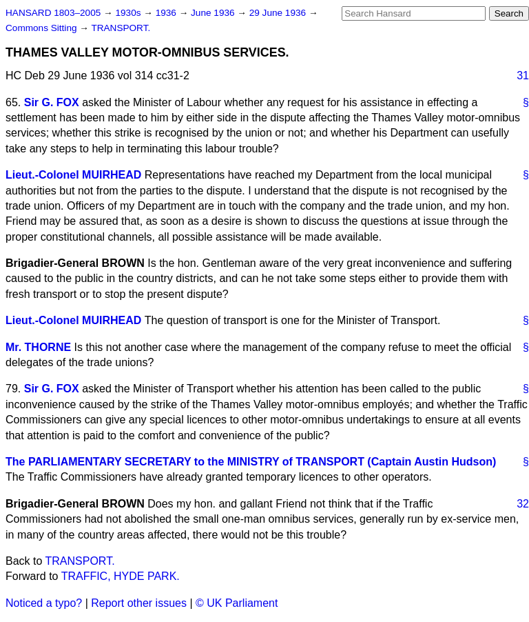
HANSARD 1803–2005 (53, 13)
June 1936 (214, 13)
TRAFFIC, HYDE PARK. (120, 576)
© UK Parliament (237, 603)
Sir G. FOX (51, 102)
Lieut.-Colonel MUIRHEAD (73, 175)
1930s (129, 13)
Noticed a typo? (44, 603)
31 (523, 75)
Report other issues (139, 603)
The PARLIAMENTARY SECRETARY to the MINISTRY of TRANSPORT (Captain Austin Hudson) (251, 462)
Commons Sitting (42, 28)
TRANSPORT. (120, 28)
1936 (167, 13)
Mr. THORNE (38, 347)
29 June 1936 (279, 13)
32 (523, 504)
